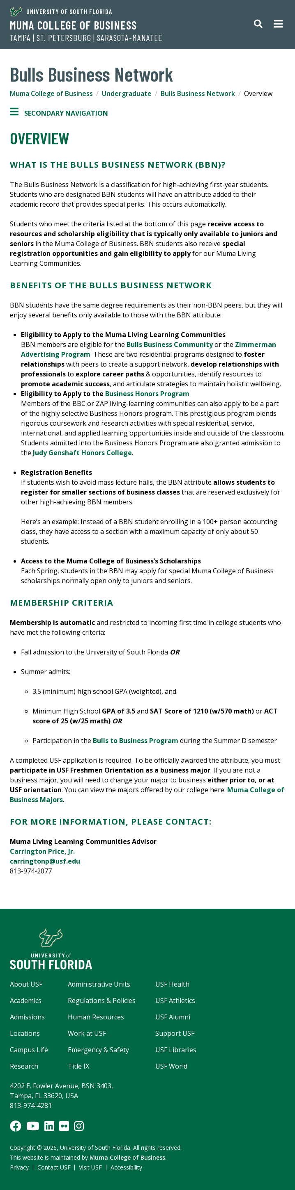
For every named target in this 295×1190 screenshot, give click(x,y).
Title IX (78, 1066)
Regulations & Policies (102, 1000)
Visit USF (90, 1167)
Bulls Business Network (198, 93)
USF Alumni (172, 1016)
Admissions (27, 1016)
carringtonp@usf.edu (45, 861)
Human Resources (96, 1016)
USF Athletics (175, 1000)
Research (24, 1066)
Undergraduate (127, 93)
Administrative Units (99, 984)
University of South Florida (61, 11)
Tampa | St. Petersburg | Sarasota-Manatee (86, 38)
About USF (26, 984)
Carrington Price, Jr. (42, 851)
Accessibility (126, 1167)
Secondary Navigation (59, 113)
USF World (171, 1066)
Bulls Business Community (170, 344)
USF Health (172, 984)
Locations (25, 1033)
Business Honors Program (147, 393)
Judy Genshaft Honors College (82, 452)
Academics (25, 1000)
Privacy (19, 1167)
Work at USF (87, 1033)
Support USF (174, 1033)
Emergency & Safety (98, 1049)
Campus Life (29, 1049)
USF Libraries (175, 1049)
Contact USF (54, 1167)
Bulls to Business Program (135, 740)
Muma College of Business (73, 25)
